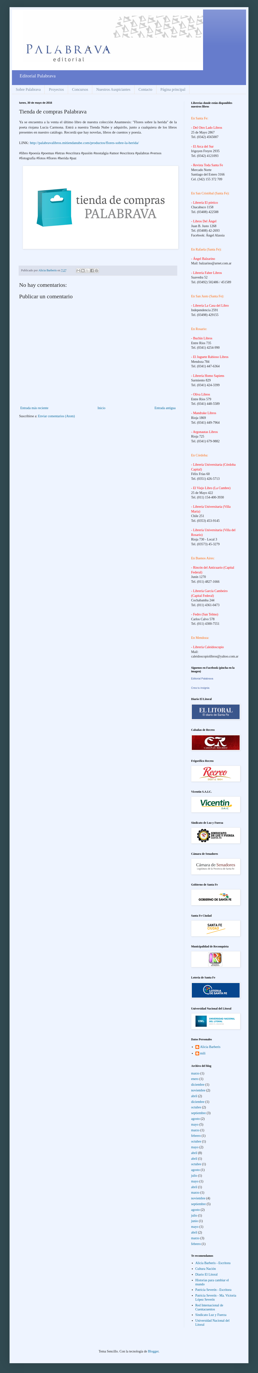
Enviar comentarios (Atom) (56, 416)
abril (194, 1096)
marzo (195, 1073)
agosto (195, 1119)
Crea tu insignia (200, 687)
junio (194, 1221)
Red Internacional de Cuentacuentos (209, 1307)
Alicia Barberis (210, 1047)
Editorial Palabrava (202, 678)
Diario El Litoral (206, 1274)
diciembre (197, 1084)
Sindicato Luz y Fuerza (210, 1315)
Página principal (173, 89)
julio (194, 1175)
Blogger (153, 1351)
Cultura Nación (205, 1269)
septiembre (198, 1113)
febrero (196, 1136)
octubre (196, 1107)
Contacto (145, 89)
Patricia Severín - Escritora (213, 1290)
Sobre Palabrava (28, 89)
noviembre (198, 1090)
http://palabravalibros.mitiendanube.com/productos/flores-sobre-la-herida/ (84, 143)
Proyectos (56, 89)
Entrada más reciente (34, 408)
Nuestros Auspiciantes (113, 89)
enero (195, 1079)
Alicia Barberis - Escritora (213, 1263)
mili (203, 1053)
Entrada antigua (165, 408)
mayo (195, 1124)
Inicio (101, 408)
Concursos (80, 89)
